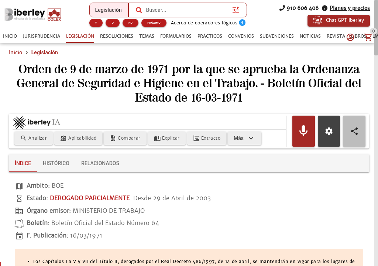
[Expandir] (244, 138)
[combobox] (187, 10)
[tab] (10, 36)
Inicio (15, 52)
